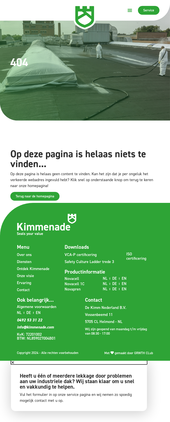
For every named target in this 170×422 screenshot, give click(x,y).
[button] (130, 10)
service (73, 394)
